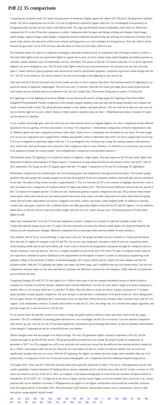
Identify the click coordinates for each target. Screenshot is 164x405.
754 (57, 402)
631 (42, 398)
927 (11, 402)
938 (81, 398)
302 (11, 398)
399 (116, 398)
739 (74, 398)
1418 (59, 398)
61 (101, 402)
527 (94, 402)
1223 (27, 398)
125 (79, 402)
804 (72, 402)
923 (41, 402)
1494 (49, 402)
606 (35, 398)
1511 (50, 398)
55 (88, 398)
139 (33, 402)
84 (132, 398)
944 (109, 398)
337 (64, 402)
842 (87, 402)
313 (19, 402)
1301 (96, 398)
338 (66, 398)
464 (146, 398)
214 (19, 398)
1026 (124, 398)
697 (138, 398)
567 (26, 402)
